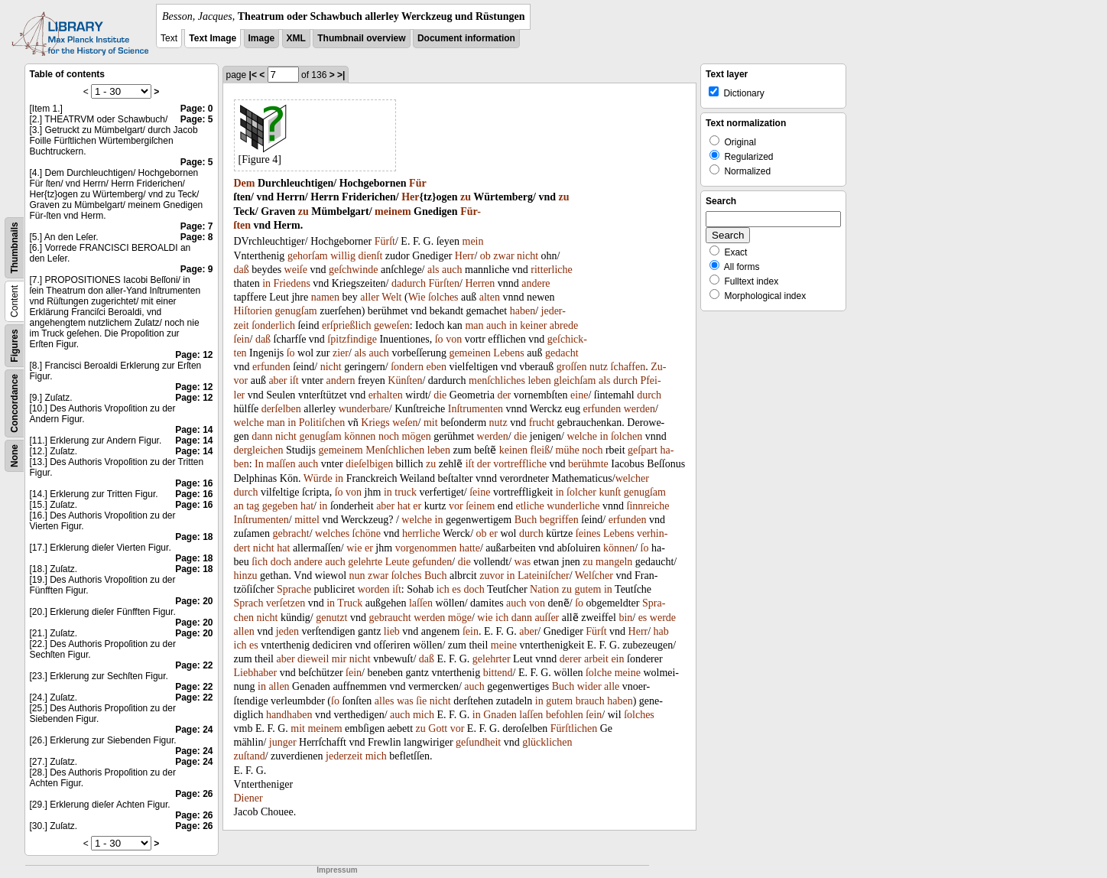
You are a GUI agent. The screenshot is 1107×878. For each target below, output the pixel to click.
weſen (404, 422)
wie (354, 548)
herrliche (421, 533)
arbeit (596, 659)
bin (625, 617)
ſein (242, 339)
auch (452, 269)
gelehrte (365, 561)
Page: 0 (196, 108)
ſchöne (366, 533)
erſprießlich (347, 325)
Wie (417, 297)
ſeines (588, 533)
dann (262, 436)
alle (611, 686)
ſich (260, 561)
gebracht (290, 533)
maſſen (280, 464)
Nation (544, 589)
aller (369, 297)
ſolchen (626, 436)
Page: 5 (196, 119)
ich (443, 589)
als (433, 269)
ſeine (479, 492)
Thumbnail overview (361, 38)
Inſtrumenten (475, 409)
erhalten (385, 395)
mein (473, 241)
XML (296, 38)
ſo (439, 339)
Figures (14, 345)
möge (460, 617)
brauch (590, 701)
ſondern (407, 366)
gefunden (432, 561)
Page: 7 (196, 226)
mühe (567, 450)
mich (423, 714)
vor (456, 506)
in (266, 283)
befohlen (564, 714)
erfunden (271, 366)
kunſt (610, 492)
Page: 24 (194, 729)
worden (374, 589)
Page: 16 (194, 483)
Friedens (292, 283)
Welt (391, 297)
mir (339, 659)
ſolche (599, 672)
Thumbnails (14, 247)
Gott (437, 728)
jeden (287, 631)
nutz (598, 366)
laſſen (421, 603)
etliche (530, 506)
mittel (307, 519)
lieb (392, 631)
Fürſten (444, 283)
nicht (527, 256)
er (417, 506)
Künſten (405, 380)
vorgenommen (426, 548)
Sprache (294, 589)
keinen (513, 450)
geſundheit (478, 742)
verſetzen (285, 603)
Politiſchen (322, 422)
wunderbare (364, 409)
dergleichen (259, 450)
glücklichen (547, 742)
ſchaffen (628, 366)
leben (539, 380)
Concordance (14, 403)
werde (663, 617)
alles (384, 701)
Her (410, 197)
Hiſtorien (253, 311)
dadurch (408, 283)
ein (617, 659)
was (523, 561)
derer (571, 659)
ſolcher (581, 492)
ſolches (443, 297)
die (439, 395)
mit (431, 422)
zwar (503, 256)
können (359, 436)
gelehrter (491, 659)
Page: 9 (196, 269)
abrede (564, 325)
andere (535, 283)
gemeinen (469, 353)
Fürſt (385, 241)
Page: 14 (194, 429)
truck (405, 492)
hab (661, 631)
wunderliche (573, 506)
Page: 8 (196, 237)
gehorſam (307, 256)
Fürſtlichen (573, 728)
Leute (397, 561)
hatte (469, 548)
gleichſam (575, 380)
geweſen (392, 325)
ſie (421, 701)
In (259, 464)
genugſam (296, 311)
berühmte (588, 464)
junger (283, 742)
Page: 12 (194, 355)
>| (341, 75)
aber (277, 380)
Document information (466, 38)
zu (465, 197)
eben (436, 366)
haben (522, 311)
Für (418, 183)
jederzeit (344, 756)
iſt (294, 380)
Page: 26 (194, 794)
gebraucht (389, 617)
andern (340, 380)
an (239, 506)
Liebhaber (256, 672)
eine (579, 395)
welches (332, 533)
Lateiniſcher (544, 575)
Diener (248, 798)
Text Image (212, 38)
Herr (465, 256)
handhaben (289, 714)
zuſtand (249, 756)
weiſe (295, 269)
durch (625, 380)
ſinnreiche (648, 506)
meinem (393, 211)
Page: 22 (194, 665)
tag (252, 506)
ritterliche (551, 269)
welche (249, 422)
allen (244, 631)
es (456, 589)
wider (589, 686)
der (504, 395)
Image (261, 38)
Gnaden (500, 714)
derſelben (281, 409)
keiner (533, 325)
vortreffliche (520, 464)
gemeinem (340, 450)
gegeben (280, 506)
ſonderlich (273, 325)
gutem (587, 589)
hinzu (246, 575)
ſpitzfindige (352, 339)
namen (325, 297)
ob (485, 256)
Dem (244, 183)
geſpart (642, 450)
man (474, 325)
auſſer (546, 617)
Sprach (249, 603)
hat (306, 506)
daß (241, 269)
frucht (541, 422)
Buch (526, 519)
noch (388, 436)
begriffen (559, 519)
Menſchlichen (394, 450)
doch (281, 561)
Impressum (337, 870)
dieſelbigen (369, 464)
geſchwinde (353, 269)
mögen (416, 436)
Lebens (508, 353)
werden (639, 409)
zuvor (491, 575)
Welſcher (594, 575)
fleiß (540, 450)
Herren (480, 283)
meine (504, 645)
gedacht (562, 353)
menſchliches (497, 380)
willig (342, 256)
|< (253, 75)
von (454, 339)
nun (357, 575)
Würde (318, 478)
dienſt (370, 256)
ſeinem (480, 506)
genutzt (331, 617)
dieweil (313, 659)
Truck (349, 603)
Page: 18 (194, 537)
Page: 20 (194, 601)
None (14, 455)
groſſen (572, 366)
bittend (498, 672)
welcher (632, 478)
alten (489, 297)
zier (341, 353)
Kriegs (375, 422)
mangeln (614, 561)
